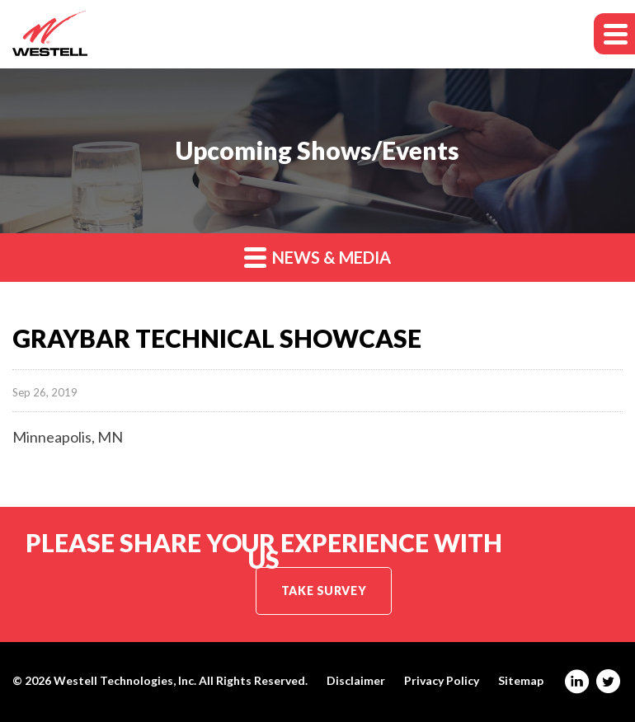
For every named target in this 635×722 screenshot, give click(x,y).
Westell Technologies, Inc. (125, 680)
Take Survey (323, 591)
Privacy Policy (441, 681)
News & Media (317, 257)
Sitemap (520, 681)
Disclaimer (356, 681)
